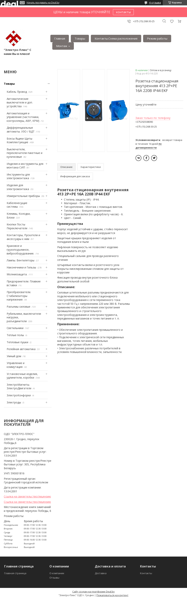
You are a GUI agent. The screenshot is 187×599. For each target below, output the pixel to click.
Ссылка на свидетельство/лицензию (27, 496)
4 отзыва (155, 2)
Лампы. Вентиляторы (20, 260)
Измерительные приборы (23, 196)
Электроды (14, 402)
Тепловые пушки (17, 342)
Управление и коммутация (15, 365)
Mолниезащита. (17, 274)
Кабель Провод (17, 91)
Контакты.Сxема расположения (116, 38)
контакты (123, 12)
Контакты (146, 573)
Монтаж (61, 46)
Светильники (15, 328)
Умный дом (14, 356)
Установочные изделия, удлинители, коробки (22, 376)
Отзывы (54, 577)
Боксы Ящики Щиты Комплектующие (19, 140)
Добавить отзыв (172, 21)
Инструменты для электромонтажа (18, 176)
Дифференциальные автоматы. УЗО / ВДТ (21, 129)
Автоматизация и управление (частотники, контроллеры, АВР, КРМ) (23, 117)
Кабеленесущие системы (17, 205)
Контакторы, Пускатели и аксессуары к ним (23, 237)
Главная (59, 38)
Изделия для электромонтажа (18, 187)
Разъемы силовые (18, 306)
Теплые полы (15, 335)
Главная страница (15, 573)
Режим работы (157, 38)
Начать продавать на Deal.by (43, 2)
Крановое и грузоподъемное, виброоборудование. (20, 249)
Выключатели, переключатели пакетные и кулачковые (24, 152)
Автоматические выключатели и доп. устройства (20, 102)
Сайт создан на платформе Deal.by (93, 591)
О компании (56, 573)
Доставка (100, 573)
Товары (80, 38)
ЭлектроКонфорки (19, 395)
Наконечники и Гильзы (21, 267)
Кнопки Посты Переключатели (17, 226)
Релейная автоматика (21, 349)
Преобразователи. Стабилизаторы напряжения (19, 295)
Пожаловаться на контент (112, 595)
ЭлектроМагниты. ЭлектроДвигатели (19, 386)
